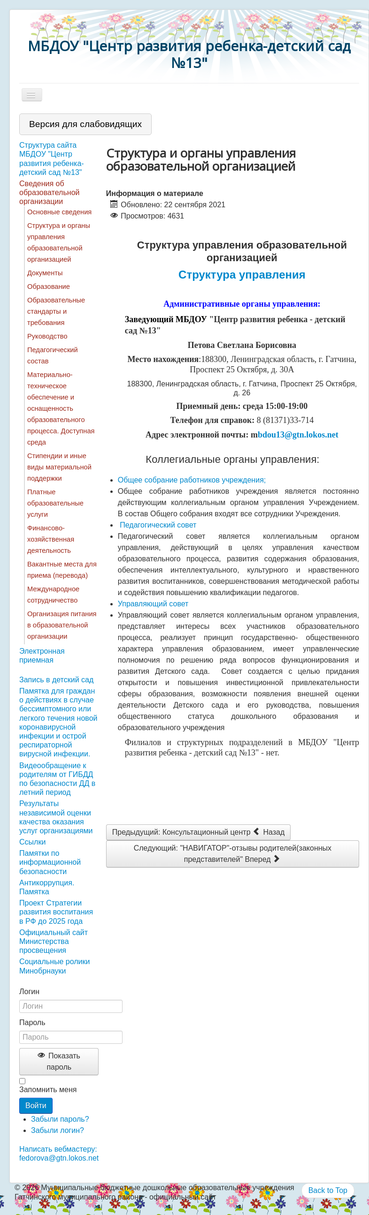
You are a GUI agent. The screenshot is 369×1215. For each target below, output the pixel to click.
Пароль (32, 1022)
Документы (45, 273)
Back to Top (327, 1190)
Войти (35, 1105)
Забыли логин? (57, 1130)
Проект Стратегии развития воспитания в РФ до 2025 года (56, 912)
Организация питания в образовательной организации (62, 625)
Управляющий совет (153, 604)
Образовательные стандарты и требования (56, 311)
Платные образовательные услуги (55, 503)
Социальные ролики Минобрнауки (54, 966)
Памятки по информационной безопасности (50, 862)
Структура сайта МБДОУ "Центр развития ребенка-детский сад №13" (51, 158)
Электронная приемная (42, 655)
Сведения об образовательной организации (49, 192)
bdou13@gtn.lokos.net (298, 434)
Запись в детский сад (56, 680)
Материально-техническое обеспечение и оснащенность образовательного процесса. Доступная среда (60, 408)
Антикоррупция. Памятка (46, 887)
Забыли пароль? (60, 1119)
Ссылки (32, 842)
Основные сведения (59, 212)
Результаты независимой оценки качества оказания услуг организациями (55, 817)
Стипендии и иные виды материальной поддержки (59, 467)
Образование (48, 286)
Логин (29, 992)
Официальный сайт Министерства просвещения (53, 941)
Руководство (47, 336)
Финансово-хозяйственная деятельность (50, 539)
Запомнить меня (48, 1090)
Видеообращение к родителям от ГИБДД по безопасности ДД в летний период (57, 779)
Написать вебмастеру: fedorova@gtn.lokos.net (59, 1153)
